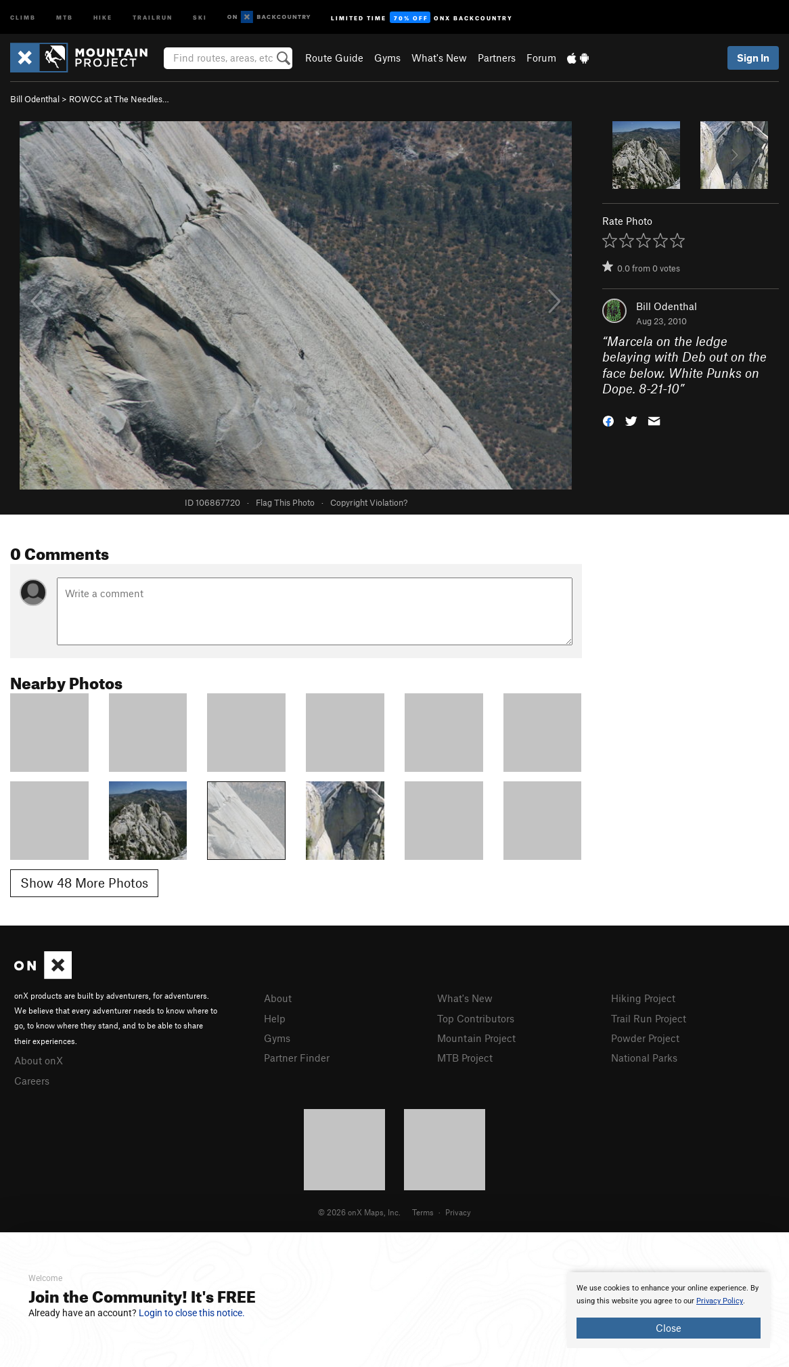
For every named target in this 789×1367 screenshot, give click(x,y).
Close (668, 1328)
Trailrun (153, 16)
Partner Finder (297, 1057)
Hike (102, 16)
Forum (541, 57)
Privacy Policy (719, 1301)
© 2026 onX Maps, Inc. (359, 1212)
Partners (497, 57)
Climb (23, 16)
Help (275, 1018)
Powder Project (645, 1038)
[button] (608, 420)
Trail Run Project (648, 1018)
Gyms (387, 57)
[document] (669, 1310)
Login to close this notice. (192, 1312)
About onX (38, 1060)
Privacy (458, 1212)
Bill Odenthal (35, 98)
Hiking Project (643, 998)
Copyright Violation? (368, 502)
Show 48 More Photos (84, 882)
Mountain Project (476, 1038)
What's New (439, 57)
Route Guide (334, 57)
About (278, 998)
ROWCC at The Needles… (119, 98)
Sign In (753, 57)
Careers (31, 1081)
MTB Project (465, 1057)
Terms (423, 1212)
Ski (200, 16)
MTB (64, 16)
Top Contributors (475, 1018)
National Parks (644, 1057)
